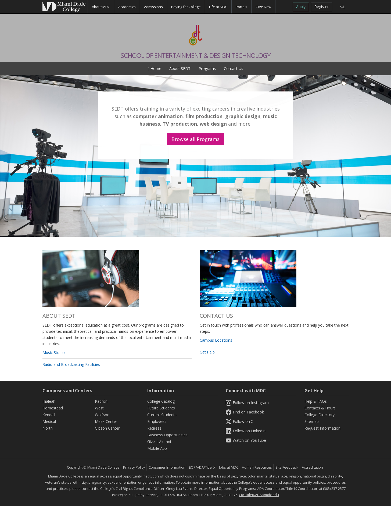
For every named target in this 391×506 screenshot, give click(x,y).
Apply (301, 6)
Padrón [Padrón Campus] (101, 401)
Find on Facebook (245, 412)
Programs (207, 68)
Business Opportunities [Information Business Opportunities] (167, 434)
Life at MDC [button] (218, 6)
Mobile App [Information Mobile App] (157, 448)
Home (154, 68)
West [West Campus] (99, 408)
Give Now (263, 6)
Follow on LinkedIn (246, 430)
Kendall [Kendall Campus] (48, 414)
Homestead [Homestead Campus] (52, 408)
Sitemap (311, 421)
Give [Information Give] (151, 441)
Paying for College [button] (186, 6)
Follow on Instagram (247, 402)
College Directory (319, 414)
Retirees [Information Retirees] (154, 428)
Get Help (207, 352)
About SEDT (180, 68)
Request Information (322, 428)
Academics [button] (127, 6)
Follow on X (239, 421)
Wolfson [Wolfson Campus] (102, 414)
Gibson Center (107, 428)
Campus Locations (216, 340)
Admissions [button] (153, 6)
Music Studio (53, 352)
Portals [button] (241, 6)
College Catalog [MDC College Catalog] (161, 401)
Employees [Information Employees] (156, 421)
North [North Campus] (47, 428)
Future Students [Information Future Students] (161, 408)
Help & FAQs (315, 401)
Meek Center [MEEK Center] (106, 421)
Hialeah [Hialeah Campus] (48, 401)
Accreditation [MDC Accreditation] (312, 467)
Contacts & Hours (320, 408)
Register (321, 6)
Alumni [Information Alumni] (165, 441)
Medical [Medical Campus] (49, 421)
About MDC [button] (101, 6)
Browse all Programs (195, 139)
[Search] (342, 6)
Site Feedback (286, 467)
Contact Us (233, 68)
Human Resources (257, 467)
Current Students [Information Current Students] (162, 414)
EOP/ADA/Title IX (202, 467)
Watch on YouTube (246, 440)
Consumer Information (167, 467)
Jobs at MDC (228, 467)
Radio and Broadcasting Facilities (71, 364)
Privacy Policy (134, 467)
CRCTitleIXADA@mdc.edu (259, 494)
